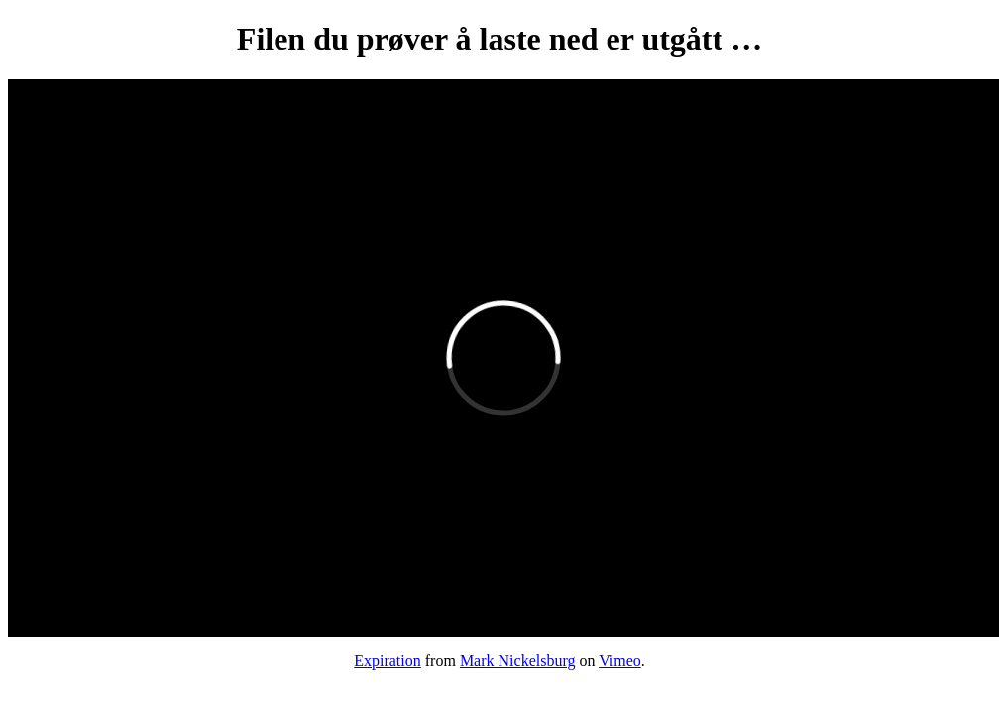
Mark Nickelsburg (518, 661)
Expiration (387, 661)
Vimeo (620, 661)
